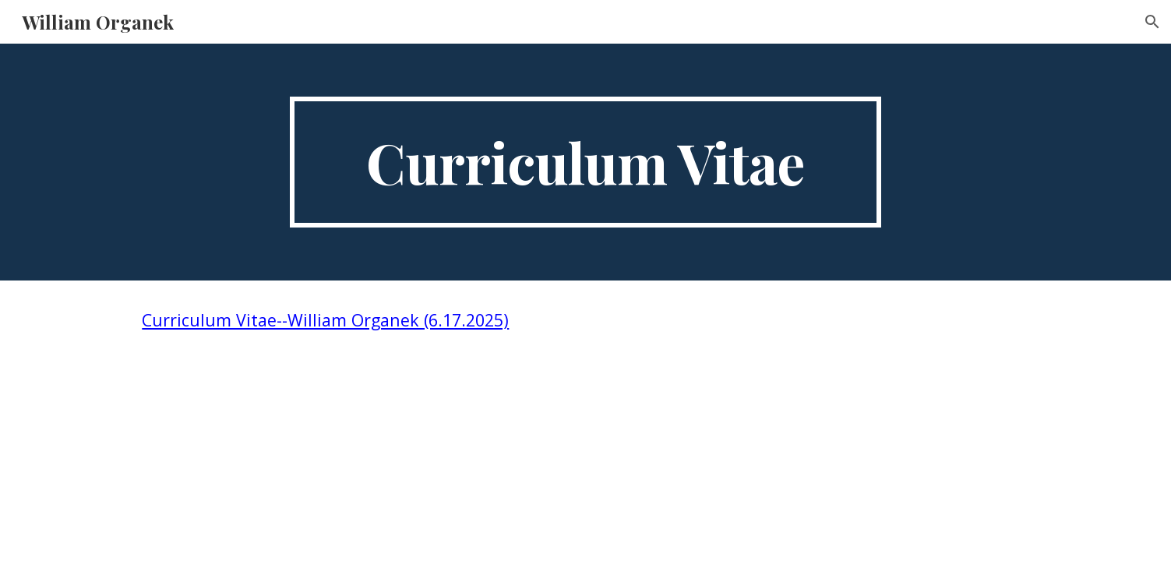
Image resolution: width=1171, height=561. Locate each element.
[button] (1152, 22)
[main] (586, 162)
